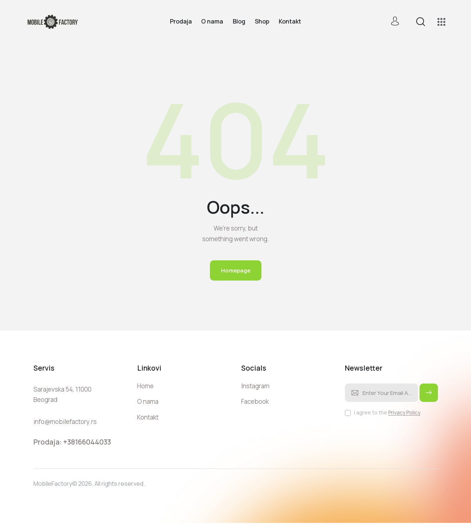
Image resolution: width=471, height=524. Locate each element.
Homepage (235, 270)
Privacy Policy (404, 413)
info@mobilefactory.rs (65, 421)
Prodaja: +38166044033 (72, 442)
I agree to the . (387, 412)
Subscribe (429, 396)
